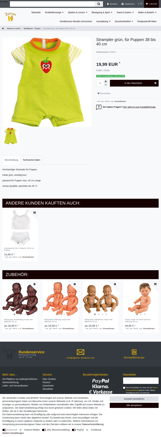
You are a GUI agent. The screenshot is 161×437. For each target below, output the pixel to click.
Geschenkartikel (122, 21)
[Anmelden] (112, 4)
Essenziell (12, 430)
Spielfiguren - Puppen (32, 28)
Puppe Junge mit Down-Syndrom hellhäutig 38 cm (138, 320)
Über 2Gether (49, 379)
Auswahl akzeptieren (134, 399)
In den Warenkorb (140, 83)
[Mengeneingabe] (100, 83)
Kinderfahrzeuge (53, 12)
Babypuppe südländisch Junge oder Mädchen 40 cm (99, 320)
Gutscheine (48, 385)
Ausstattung (102, 21)
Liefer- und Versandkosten (15, 385)
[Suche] (99, 4)
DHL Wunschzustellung (58, 430)
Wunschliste (103, 93)
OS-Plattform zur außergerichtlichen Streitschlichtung (19, 381)
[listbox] (20, 227)
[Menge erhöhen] (106, 81)
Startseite (36, 12)
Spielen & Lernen (76, 12)
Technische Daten (31, 160)
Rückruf (46, 382)
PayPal (80, 430)
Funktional (96, 430)
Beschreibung (11, 160)
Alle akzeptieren (134, 405)
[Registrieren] (128, 4)
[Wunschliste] (140, 4)
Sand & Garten (124, 12)
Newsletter (48, 389)
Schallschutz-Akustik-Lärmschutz (76, 21)
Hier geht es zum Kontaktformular (139, 107)
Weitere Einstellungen (13, 433)
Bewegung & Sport (101, 12)
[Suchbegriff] (52, 4)
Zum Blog (4, 2)
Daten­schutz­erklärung (92, 424)
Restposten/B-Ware (146, 21)
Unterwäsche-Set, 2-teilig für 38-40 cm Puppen (19, 249)
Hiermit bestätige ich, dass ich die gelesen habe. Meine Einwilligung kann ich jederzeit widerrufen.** (142, 391)
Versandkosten (120, 101)
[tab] (11, 160)
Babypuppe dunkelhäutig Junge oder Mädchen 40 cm (18, 320)
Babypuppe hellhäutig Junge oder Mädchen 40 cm (57, 320)
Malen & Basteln (146, 12)
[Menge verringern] (106, 85)
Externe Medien (32, 430)
